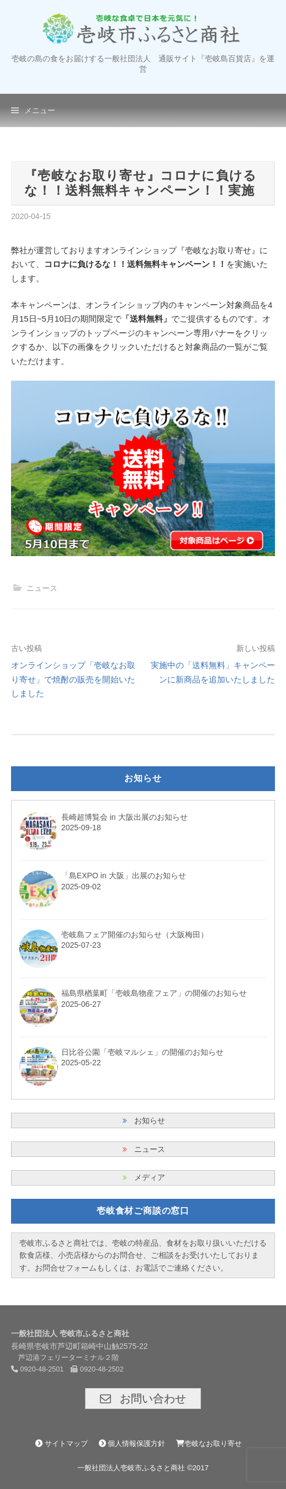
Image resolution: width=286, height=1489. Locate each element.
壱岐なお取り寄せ (209, 1443)
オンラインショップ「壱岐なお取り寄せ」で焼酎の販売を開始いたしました (73, 679)
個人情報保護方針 (132, 1443)
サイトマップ (61, 1443)
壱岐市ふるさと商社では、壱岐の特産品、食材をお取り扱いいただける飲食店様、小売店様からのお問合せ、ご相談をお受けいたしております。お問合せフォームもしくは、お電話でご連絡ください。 (143, 1255)
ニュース (42, 588)
